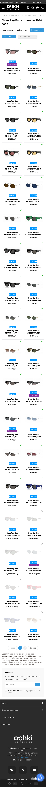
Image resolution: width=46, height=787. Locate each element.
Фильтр (9, 37)
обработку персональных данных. (24, 692)
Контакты (5, 725)
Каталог (4, 703)
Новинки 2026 (36, 30)
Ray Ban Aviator (22, 30)
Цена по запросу (12, 538)
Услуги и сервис (8, 717)
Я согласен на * (24, 692)
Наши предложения (9, 710)
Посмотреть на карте (23, 758)
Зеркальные (8, 30)
